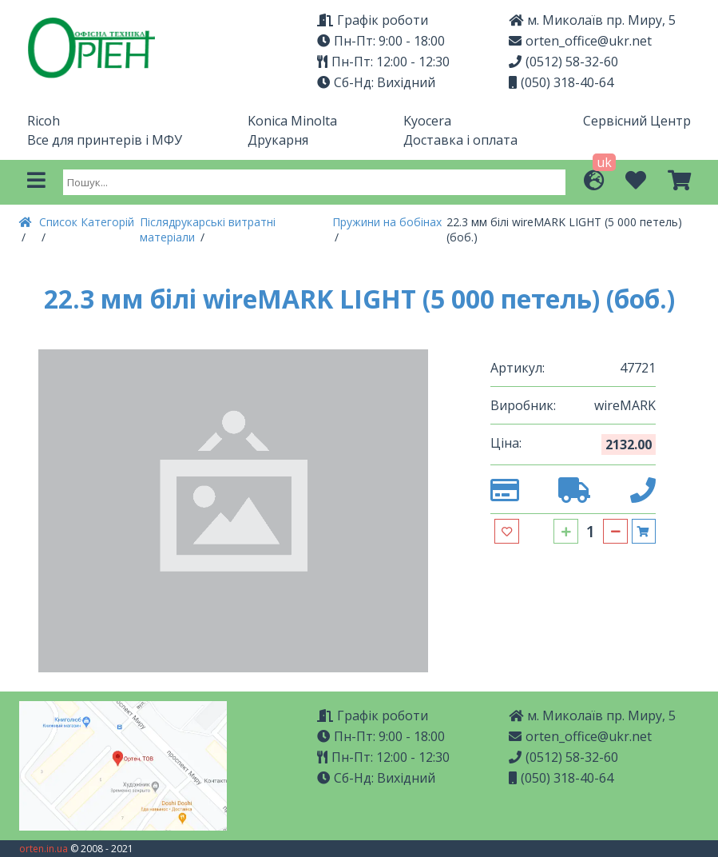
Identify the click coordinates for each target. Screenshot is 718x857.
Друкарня (278, 140)
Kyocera (427, 121)
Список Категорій (86, 221)
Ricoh (43, 121)
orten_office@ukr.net (580, 41)
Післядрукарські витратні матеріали (208, 229)
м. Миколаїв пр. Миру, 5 (592, 715)
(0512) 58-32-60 (563, 61)
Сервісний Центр (637, 121)
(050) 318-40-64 (561, 82)
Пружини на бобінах (387, 221)
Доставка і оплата (460, 140)
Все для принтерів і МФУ (104, 140)
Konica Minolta (292, 121)
